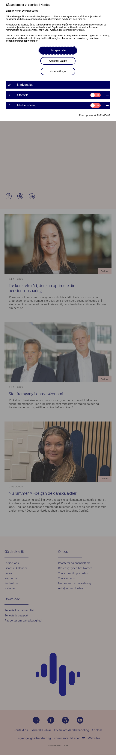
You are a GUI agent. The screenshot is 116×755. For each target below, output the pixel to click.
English (10, 11)
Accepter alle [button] (58, 50)
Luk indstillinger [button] (58, 71)
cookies (81, 38)
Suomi (34, 11)
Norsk (18, 11)
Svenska (26, 11)
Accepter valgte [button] (58, 60)
